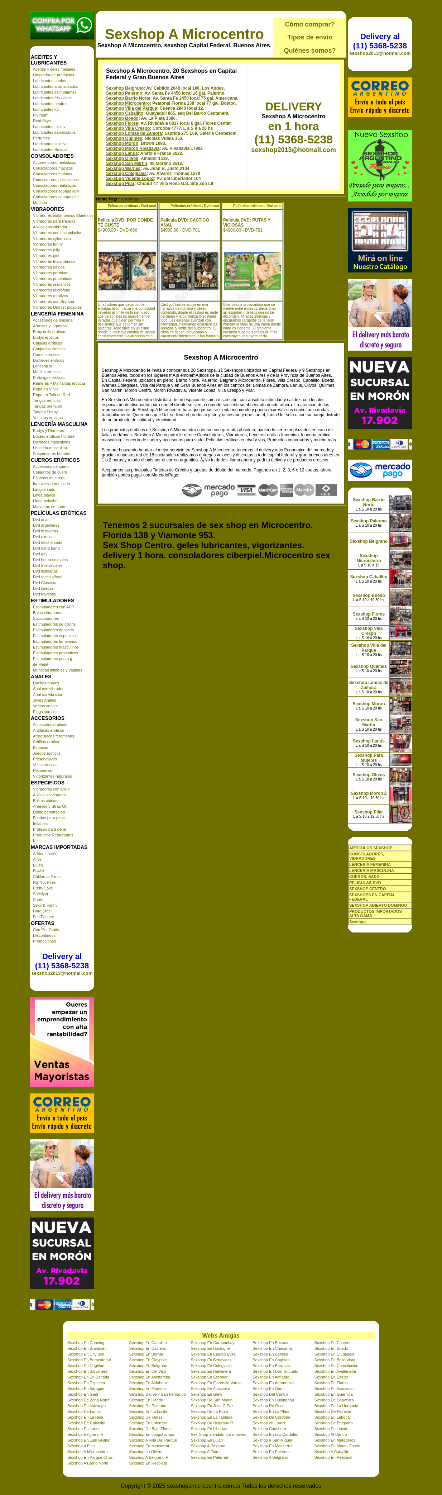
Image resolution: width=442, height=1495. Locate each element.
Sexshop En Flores (331, 1383)
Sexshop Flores (122, 123)
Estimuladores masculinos (56, 647)
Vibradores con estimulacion (57, 233)
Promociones (44, 941)
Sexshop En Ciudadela (334, 1354)
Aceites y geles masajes (54, 69)
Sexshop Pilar (120, 183)
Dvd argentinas (46, 525)
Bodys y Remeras (48, 430)
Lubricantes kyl (46, 109)
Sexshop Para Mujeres (369, 758)
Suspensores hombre (52, 453)
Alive (37, 859)
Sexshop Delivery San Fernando (157, 1394)
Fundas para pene (49, 818)
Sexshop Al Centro (330, 1434)
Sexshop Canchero (269, 1429)
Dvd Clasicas (44, 582)
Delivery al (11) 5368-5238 (62, 961)
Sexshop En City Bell (85, 1354)
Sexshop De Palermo (147, 1406)
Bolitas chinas (45, 800)
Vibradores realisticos (52, 284)
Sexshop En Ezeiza (331, 1377)
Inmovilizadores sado (51, 483)
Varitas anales (45, 706)
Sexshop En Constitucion (336, 1365)
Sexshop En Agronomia (273, 1383)
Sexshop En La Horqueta (336, 1406)
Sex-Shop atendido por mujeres (218, 1434)
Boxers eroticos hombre (54, 436)
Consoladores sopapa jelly (56, 191)
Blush (38, 865)
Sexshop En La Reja (85, 1417)
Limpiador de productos (53, 75)
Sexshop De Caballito (86, 1423)
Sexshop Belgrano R (85, 1434)
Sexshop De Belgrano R (212, 1423)
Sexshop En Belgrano (148, 1365)
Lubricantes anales (49, 81)
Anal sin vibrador (47, 694)
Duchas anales (46, 683)
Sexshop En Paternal (209, 1457)
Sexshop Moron (122, 143)
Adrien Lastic (44, 853)
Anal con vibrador (48, 689)
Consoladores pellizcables (56, 179)
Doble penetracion (49, 812)
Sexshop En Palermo (271, 1451)
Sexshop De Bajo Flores (150, 1429)
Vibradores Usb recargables (57, 307)
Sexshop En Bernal (146, 1354)
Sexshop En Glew (206, 1394)
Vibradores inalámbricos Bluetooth (63, 215)
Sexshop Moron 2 (368, 793)
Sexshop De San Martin (211, 1400)
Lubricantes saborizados (54, 132)
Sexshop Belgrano (125, 88)
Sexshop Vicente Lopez (130, 178)
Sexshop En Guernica (333, 1394)
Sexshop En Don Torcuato (275, 1371)
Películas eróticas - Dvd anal (132, 206)
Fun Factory (43, 917)
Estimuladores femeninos (55, 641)
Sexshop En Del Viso (147, 1371)
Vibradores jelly (46, 250)
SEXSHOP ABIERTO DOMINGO (378, 905)
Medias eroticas (47, 372)
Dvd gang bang (46, 548)
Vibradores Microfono (51, 290)
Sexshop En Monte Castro (337, 1446)
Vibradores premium (50, 273)
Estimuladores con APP (53, 607)
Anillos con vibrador (50, 227)
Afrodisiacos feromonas (53, 736)
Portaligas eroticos (49, 377)
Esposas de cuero (48, 478)
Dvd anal (40, 519)
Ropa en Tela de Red (51, 395)
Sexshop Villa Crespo (128, 128)
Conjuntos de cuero (50, 472)
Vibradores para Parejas (54, 221)
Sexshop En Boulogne (210, 1348)
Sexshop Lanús (122, 153)
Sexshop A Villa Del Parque (153, 1440)
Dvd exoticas (44, 537)
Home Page (107, 198)
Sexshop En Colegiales (211, 1365)
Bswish (39, 871)
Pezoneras (42, 770)
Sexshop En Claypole (148, 1360)
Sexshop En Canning (85, 1342)
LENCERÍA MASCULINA (371, 870)
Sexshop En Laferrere (148, 1423)
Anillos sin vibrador (49, 795)
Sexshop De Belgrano (333, 1423)
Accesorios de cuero (51, 466)
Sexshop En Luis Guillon (88, 1440)
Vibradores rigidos (48, 267)
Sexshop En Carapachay (213, 1342)
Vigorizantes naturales (52, 776)
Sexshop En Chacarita (272, 1348)
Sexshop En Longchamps (151, 1434)
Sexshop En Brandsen (86, 1348)
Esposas (40, 747)
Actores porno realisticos (54, 162)
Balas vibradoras (47, 613)
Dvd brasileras (45, 531)
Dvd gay (40, 554)
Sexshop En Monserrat (149, 1446)
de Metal (40, 664)
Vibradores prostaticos (52, 278)
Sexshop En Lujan (207, 1440)
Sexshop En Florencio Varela (216, 1383)
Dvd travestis (44, 594)
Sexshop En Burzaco (271, 1342)
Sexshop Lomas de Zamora (134, 133)
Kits (36, 841)
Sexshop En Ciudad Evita (213, 1354)
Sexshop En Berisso (270, 1354)
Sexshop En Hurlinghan (273, 1400)
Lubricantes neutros (50, 103)
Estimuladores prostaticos (55, 653)
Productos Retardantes (53, 835)
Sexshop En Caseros (332, 1342)
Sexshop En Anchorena (149, 1377)
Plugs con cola (46, 711)
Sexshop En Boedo (331, 1348)
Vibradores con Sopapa (53, 301)
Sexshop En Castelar (147, 1348)
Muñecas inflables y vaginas (57, 670)
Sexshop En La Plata (271, 1411)
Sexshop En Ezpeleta (86, 1383)
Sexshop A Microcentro (184, 34)
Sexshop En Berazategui (89, 1360)
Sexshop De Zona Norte (88, 1400)
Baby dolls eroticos (49, 331)
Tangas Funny (45, 412)
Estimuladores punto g (52, 658)
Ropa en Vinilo (45, 389)
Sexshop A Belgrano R (148, 1457)
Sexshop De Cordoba (271, 1417)
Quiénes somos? (310, 50)
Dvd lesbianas (45, 571)
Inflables (40, 823)
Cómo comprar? (310, 24)
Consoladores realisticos (54, 185)
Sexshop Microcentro (128, 103)
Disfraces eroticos (48, 360)
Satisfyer (40, 894)
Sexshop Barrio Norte (128, 98)
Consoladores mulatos (52, 174)
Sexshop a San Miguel (272, 1440)
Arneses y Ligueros (50, 326)
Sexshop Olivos (122, 158)
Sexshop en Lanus (269, 1423)
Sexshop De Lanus (84, 1411)
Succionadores (46, 618)
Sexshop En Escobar (209, 1377)
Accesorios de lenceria (53, 320)
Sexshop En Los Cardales (275, 1434)
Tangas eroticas (47, 400)
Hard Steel (42, 911)
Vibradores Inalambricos (54, 261)
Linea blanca (44, 495)
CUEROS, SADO (364, 876)
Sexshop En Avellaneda (335, 1371)
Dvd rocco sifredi (47, 577)
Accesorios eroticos (50, 724)
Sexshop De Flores (146, 1417)
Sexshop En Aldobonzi (148, 1383)
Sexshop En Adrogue (85, 1388)
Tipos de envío (309, 37)
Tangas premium (47, 406)
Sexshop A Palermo (208, 1446)
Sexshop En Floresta (147, 1388)
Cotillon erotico (46, 742)
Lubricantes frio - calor (52, 98)
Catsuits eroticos (47, 343)
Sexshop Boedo (122, 118)
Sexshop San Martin (126, 163)
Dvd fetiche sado (47, 542)
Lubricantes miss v (49, 126)
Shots (38, 899)
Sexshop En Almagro (271, 1377)
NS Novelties (44, 882)
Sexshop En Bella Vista (334, 1360)
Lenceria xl (42, 366)
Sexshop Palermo (124, 93)
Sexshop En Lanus (83, 1429)
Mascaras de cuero (50, 506)
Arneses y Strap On (50, 806)
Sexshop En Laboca (332, 1417)
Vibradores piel (46, 255)
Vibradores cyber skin (52, 238)
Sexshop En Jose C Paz (212, 1406)
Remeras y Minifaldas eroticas (59, 383)
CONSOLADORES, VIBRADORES (366, 856)
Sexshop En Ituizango (86, 1406)
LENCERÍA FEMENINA (370, 864)
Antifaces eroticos (48, 730)
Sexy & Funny (45, 905)
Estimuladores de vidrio (53, 630)
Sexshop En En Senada (88, 1377)
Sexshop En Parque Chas (90, 1457)
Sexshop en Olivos (145, 1451)
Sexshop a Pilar (81, 1446)
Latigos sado (44, 489)
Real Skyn (42, 121)
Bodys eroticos (46, 337)
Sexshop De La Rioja (209, 1411)
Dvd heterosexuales (50, 559)
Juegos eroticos (47, 753)
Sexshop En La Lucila (148, 1411)
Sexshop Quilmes (124, 138)
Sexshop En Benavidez (211, 1360)
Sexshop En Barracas (271, 1365)
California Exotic (47, 876)
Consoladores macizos (53, 168)
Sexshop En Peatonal (333, 1457)
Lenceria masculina (50, 448)
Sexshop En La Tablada (211, 1417)
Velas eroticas (45, 765)
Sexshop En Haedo (146, 1400)
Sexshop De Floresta (332, 1411)
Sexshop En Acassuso (210, 1388)
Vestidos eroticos (48, 418)
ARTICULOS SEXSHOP (370, 848)
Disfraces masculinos (51, 442)
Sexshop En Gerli (82, 1394)
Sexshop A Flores (206, 1451)
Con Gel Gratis (46, 929)
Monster (40, 202)
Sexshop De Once (268, 1406)
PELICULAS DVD (365, 883)
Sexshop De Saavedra (334, 1400)
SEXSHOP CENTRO (367, 889)
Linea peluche (45, 501)
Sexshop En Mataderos (334, 1440)
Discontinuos (44, 935)
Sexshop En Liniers (331, 1429)
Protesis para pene (49, 829)
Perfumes (41, 138)
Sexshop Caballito (124, 113)
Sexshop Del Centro (270, 1394)
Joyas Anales (44, 700)
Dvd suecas (43, 588)
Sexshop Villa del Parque (131, 108)
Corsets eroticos (47, 354)
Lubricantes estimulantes (55, 92)
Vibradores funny (48, 244)
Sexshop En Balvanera (87, 1371)
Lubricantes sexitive (50, 144)
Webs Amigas (221, 1336)
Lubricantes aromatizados (55, 86)
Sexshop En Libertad (209, 1429)
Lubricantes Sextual (50, 149)
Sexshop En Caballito (148, 1342)
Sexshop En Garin (268, 1388)
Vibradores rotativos (50, 296)
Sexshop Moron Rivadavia (132, 148)
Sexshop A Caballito (332, 1451)
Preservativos (45, 759)
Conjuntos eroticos (49, 349)
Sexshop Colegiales (126, 173)
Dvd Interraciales (48, 565)
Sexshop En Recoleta (148, 1463)
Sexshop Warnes (123, 168)
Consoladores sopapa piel (55, 197)
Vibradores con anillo (51, 789)
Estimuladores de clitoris (54, 624)
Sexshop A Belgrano (270, 1457)
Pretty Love (43, 888)
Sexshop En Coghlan (271, 1360)
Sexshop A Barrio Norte (87, 1463)
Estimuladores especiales (55, 635)
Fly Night (40, 115)
